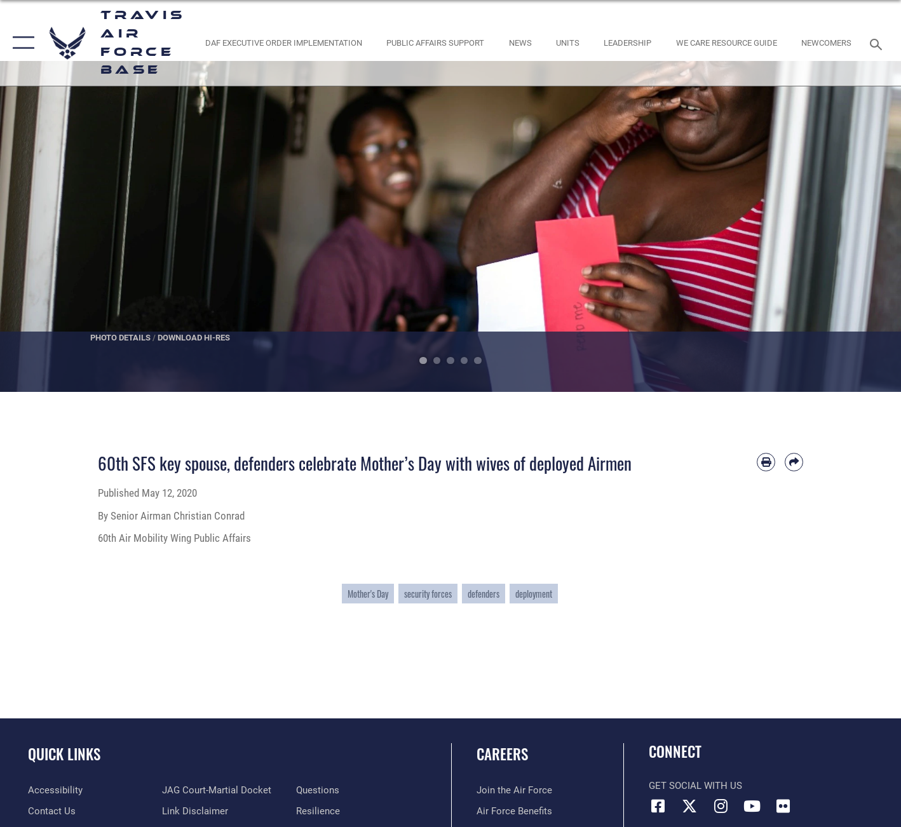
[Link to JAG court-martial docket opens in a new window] (216, 790)
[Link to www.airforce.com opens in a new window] (514, 790)
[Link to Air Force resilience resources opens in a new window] (318, 811)
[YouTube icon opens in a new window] (751, 806)
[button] (20, 43)
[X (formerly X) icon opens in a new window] (689, 806)
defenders (483, 593)
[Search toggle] (878, 43)
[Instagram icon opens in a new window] (720, 806)
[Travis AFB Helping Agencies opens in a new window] (726, 42)
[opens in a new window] (55, 790)
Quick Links (64, 754)
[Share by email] (794, 462)
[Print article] (766, 462)
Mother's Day (368, 593)
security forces (428, 593)
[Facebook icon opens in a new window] (658, 806)
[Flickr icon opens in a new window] (782, 806)
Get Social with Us (695, 785)
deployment (533, 593)
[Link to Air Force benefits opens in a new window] (514, 811)
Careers (502, 754)
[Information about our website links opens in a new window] (195, 811)
